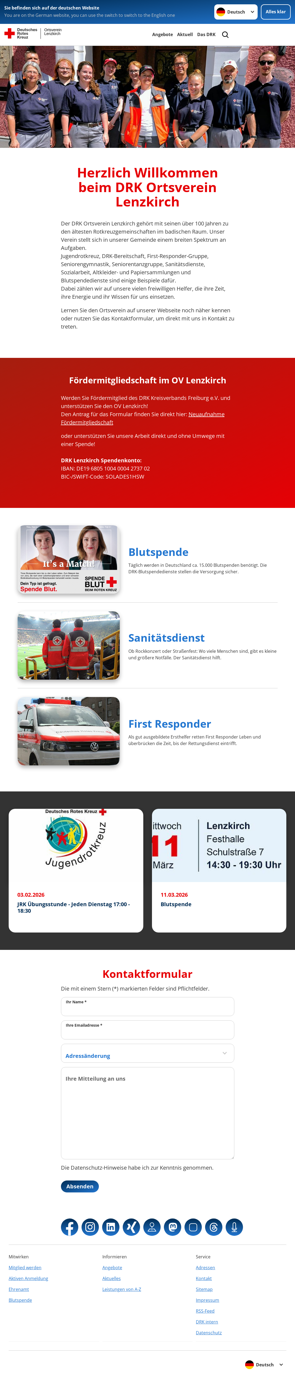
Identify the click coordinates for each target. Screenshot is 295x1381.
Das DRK (206, 34)
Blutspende (158, 552)
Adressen (205, 1268)
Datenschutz (209, 1333)
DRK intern (207, 1322)
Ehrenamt (19, 1289)
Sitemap (204, 1289)
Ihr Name (76, 1001)
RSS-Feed (205, 1311)
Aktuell (185, 34)
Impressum (207, 1300)
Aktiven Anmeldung (28, 1278)
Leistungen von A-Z (121, 1289)
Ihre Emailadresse (84, 1025)
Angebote (162, 34)
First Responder (169, 723)
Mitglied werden (25, 1268)
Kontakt (204, 1278)
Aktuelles (111, 1278)
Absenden (79, 1186)
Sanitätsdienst (166, 637)
